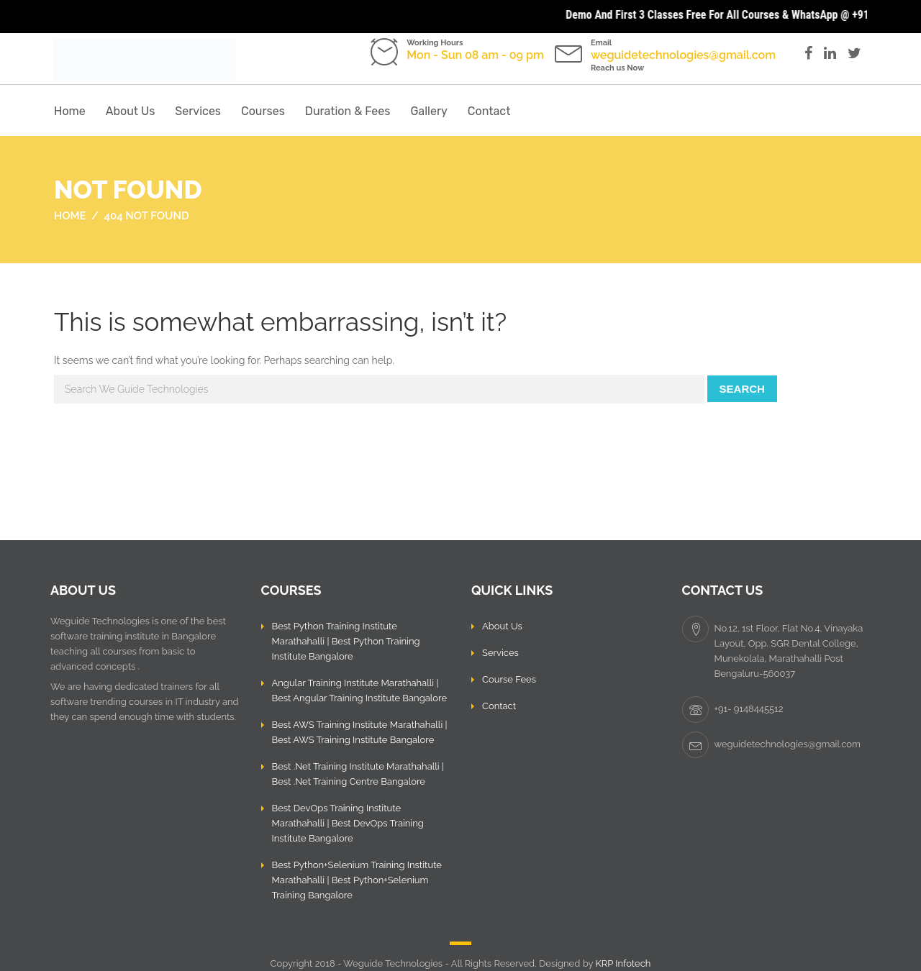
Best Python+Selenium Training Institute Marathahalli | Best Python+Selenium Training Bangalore (357, 880)
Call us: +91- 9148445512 (452, 68)
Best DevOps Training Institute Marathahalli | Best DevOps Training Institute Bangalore (348, 823)
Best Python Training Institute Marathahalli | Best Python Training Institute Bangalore (346, 641)
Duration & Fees (348, 111)
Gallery (428, 111)
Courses (263, 111)
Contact (489, 111)
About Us (130, 111)
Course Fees (509, 679)
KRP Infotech (622, 963)
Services (198, 111)
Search (742, 389)
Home (70, 111)
